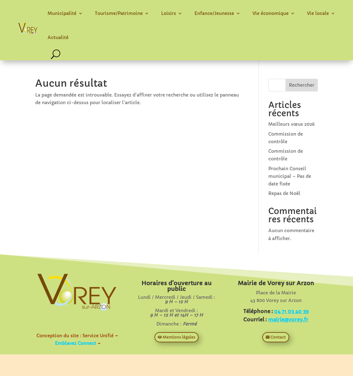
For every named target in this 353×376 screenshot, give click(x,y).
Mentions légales (179, 337)
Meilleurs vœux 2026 (291, 124)
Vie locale (318, 13)
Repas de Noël (284, 193)
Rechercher (301, 85)
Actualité (58, 37)
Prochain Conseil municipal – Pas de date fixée (289, 176)
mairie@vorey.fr (288, 319)
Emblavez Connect (75, 343)
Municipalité (62, 13)
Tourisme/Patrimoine (119, 13)
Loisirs (168, 13)
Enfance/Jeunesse (214, 13)
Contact (278, 337)
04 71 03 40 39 (291, 311)
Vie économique (270, 13)
